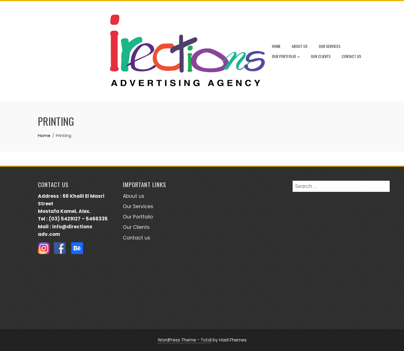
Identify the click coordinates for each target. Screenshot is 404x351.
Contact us (351, 56)
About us (299, 46)
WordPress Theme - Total (185, 340)
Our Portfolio (286, 57)
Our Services (329, 46)
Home (276, 46)
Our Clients (320, 56)
